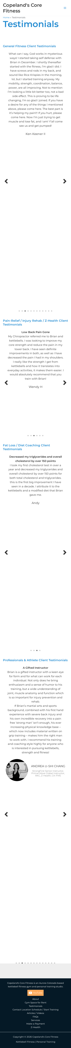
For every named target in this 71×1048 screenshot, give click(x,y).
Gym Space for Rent (35, 1002)
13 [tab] (51, 963)
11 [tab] (48, 311)
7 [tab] (37, 311)
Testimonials (35, 1006)
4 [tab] (28, 311)
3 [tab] (25, 311)
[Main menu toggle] (65, 8)
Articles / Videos (35, 1013)
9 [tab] (42, 311)
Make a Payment (35, 1023)
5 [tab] (31, 311)
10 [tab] (45, 311)
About (35, 999)
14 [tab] (54, 963)
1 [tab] (19, 311)
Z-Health (35, 1027)
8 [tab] (39, 311)
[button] (6, 181)
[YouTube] (35, 993)
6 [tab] (34, 311)
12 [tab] (51, 311)
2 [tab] (22, 311)
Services (35, 1020)
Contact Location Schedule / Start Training (35, 1009)
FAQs (35, 1016)
